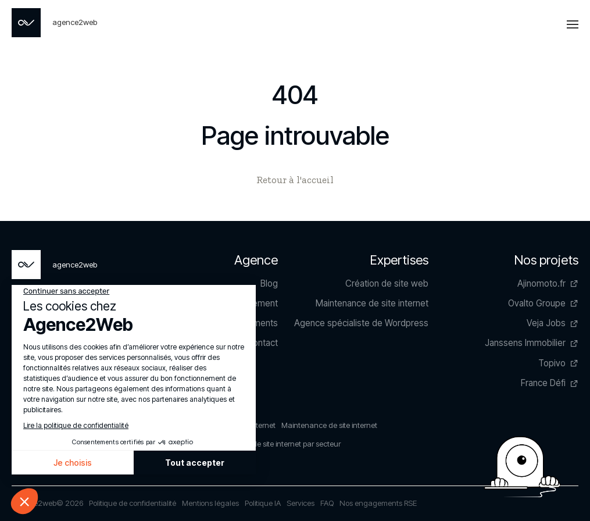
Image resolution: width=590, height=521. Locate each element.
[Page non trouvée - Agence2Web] (54, 22)
